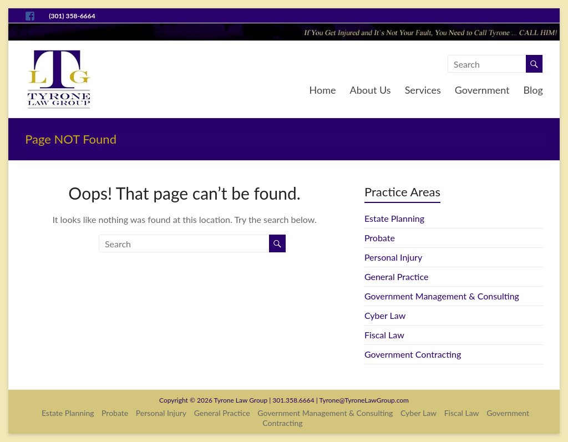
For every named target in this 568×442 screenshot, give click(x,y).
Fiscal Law (384, 334)
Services (423, 90)
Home (323, 90)
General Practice (396, 276)
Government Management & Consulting (441, 296)
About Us (370, 90)
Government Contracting (412, 354)
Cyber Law (384, 315)
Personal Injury (393, 257)
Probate (379, 237)
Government (482, 90)
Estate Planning (394, 218)
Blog (533, 90)
